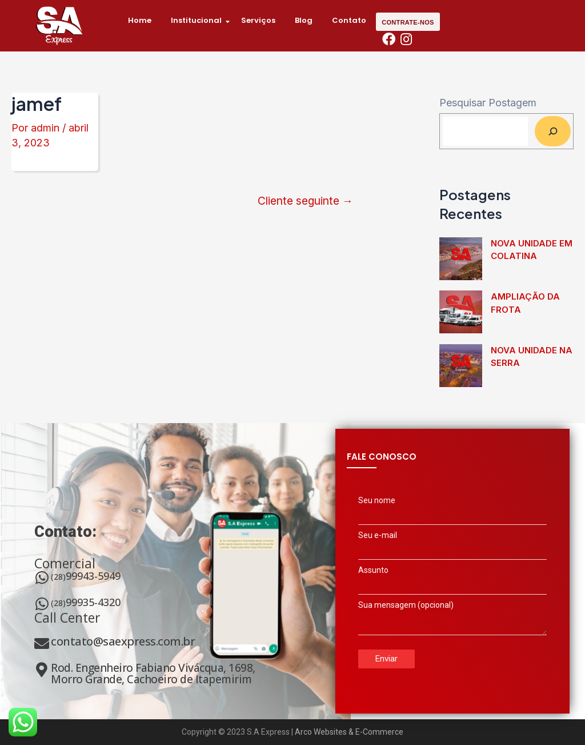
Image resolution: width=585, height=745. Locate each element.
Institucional (200, 20)
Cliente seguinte (305, 201)
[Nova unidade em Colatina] (460, 258)
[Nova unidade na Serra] (460, 365)
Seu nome (452, 512)
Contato (349, 20)
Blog (303, 20)
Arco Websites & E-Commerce (349, 731)
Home (139, 20)
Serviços (258, 20)
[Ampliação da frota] (460, 311)
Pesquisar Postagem (487, 103)
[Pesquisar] (553, 131)
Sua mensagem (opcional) (452, 621)
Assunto (452, 581)
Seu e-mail (452, 547)
